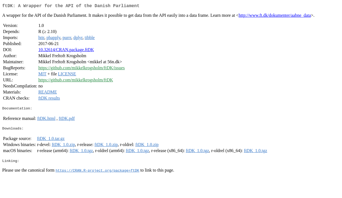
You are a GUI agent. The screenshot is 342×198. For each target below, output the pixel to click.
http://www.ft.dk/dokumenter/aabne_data (275, 16)
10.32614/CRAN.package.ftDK (66, 50)
